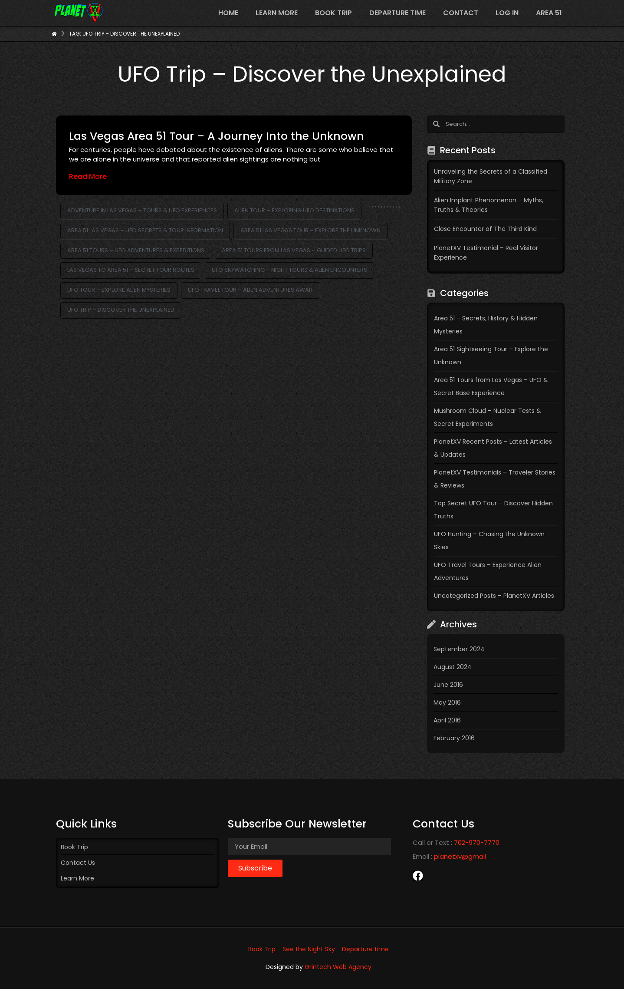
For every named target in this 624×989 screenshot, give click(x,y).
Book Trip (333, 13)
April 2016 (447, 720)
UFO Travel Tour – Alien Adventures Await (250, 290)
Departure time (397, 13)
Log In (507, 13)
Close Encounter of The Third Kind (485, 228)
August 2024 (453, 667)
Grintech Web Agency (338, 967)
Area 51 (549, 13)
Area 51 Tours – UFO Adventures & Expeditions (135, 250)
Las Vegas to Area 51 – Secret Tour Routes (130, 270)
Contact (460, 13)
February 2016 (454, 738)
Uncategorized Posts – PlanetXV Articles (494, 595)
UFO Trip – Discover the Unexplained (120, 310)
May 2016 (447, 702)
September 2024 (459, 649)
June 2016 (448, 684)
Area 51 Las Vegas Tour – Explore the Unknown (310, 230)
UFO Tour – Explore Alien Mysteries (119, 290)
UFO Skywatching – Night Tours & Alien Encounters (289, 270)
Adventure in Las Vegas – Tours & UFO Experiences (142, 210)
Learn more (277, 13)
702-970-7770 (476, 842)
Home (228, 13)
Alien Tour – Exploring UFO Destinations (294, 210)
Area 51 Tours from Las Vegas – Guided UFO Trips (294, 250)
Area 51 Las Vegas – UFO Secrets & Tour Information (145, 230)
